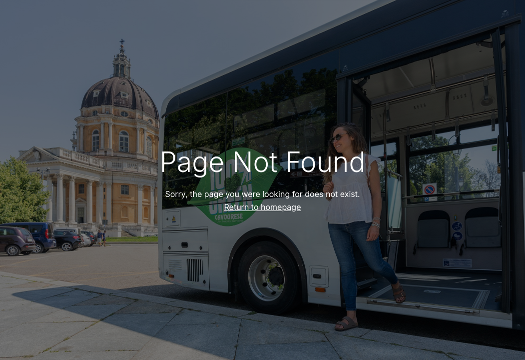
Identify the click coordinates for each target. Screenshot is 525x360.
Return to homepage (262, 207)
